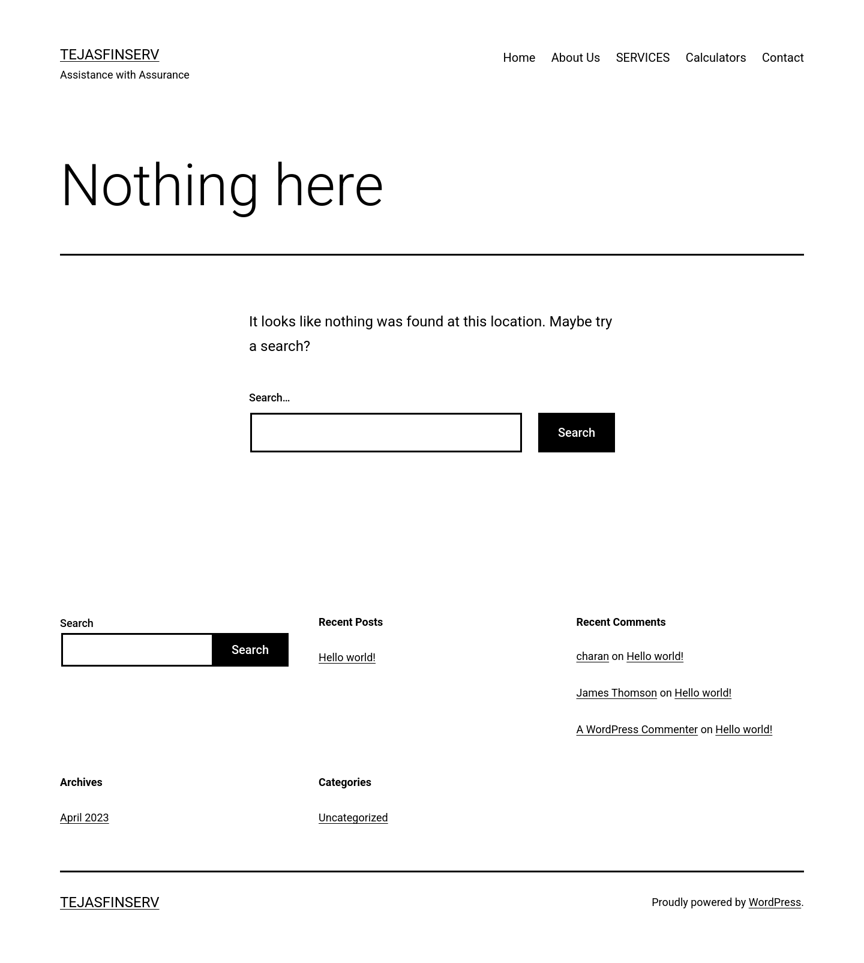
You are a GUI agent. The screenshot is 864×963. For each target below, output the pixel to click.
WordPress (775, 902)
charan (593, 656)
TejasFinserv (110, 54)
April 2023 (84, 817)
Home (519, 57)
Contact (783, 57)
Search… (269, 397)
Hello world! (347, 657)
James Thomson (617, 692)
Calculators (716, 57)
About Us (576, 57)
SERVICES (643, 57)
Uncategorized (353, 817)
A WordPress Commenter (637, 729)
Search (77, 623)
